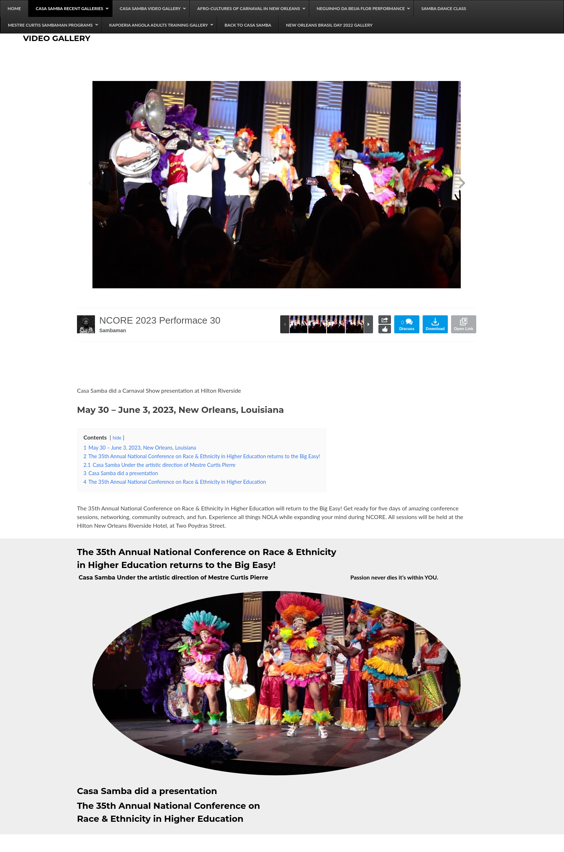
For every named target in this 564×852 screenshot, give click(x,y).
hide (117, 438)
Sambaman (112, 330)
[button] (461, 184)
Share (384, 319)
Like (384, 329)
